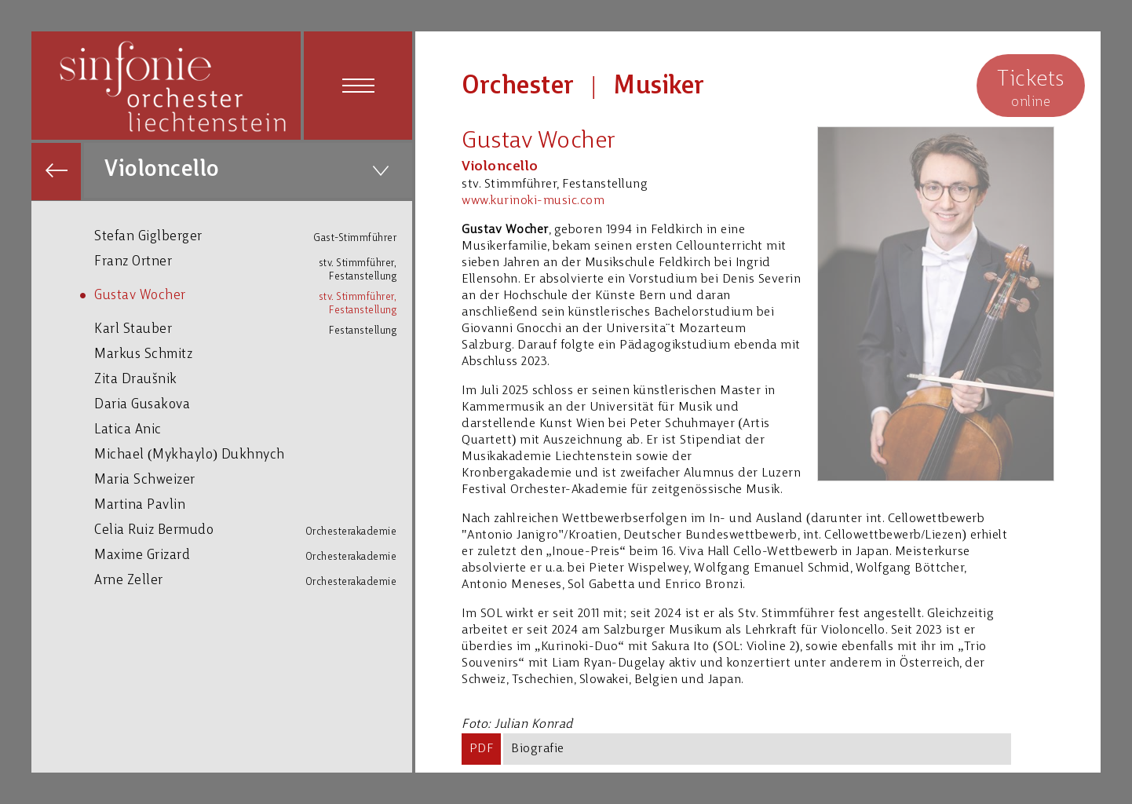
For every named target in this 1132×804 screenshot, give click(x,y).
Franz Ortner (253, 264)
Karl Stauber (253, 329)
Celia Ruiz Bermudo (253, 530)
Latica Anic (253, 429)
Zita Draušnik (253, 378)
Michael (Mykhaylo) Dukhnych (253, 454)
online (1030, 87)
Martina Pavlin (253, 504)
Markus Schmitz (253, 353)
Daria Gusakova (253, 404)
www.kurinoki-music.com (533, 201)
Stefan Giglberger (253, 236)
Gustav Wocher (253, 298)
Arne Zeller (253, 580)
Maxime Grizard (253, 555)
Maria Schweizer (253, 479)
